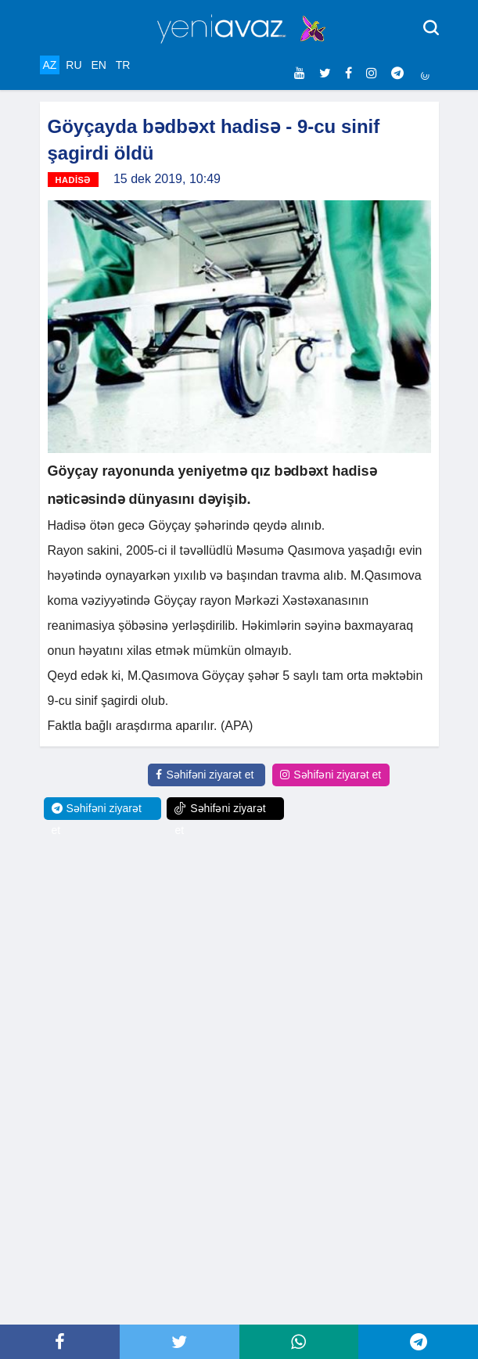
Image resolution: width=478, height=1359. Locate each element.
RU (73, 65)
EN (98, 65)
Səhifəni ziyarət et (204, 774)
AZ (50, 65)
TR (123, 65)
